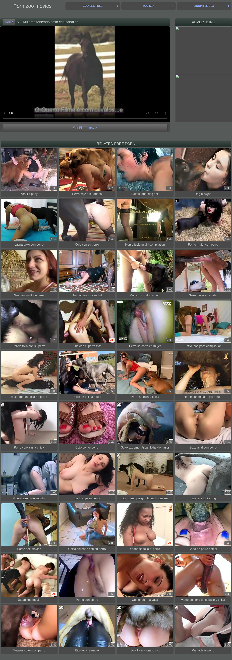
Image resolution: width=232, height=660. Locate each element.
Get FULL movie (85, 128)
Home (9, 22)
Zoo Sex (148, 5)
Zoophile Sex (204, 5)
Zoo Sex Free (93, 5)
